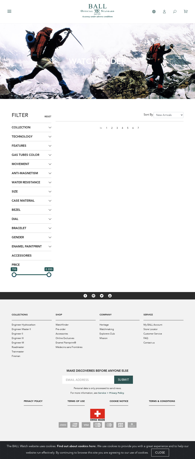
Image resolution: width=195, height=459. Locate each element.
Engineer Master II (21, 329)
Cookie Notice (119, 401)
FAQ (145, 338)
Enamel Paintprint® (66, 342)
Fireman (16, 356)
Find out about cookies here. (76, 446)
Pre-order (61, 329)
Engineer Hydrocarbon (24, 324)
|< (101, 128)
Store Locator (150, 329)
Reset (48, 116)
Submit (123, 379)
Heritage (104, 324)
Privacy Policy (33, 401)
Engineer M (18, 342)
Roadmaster (18, 347)
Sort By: (149, 115)
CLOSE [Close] (160, 452)
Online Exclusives (65, 338)
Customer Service (152, 333)
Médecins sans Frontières (69, 347)
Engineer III (18, 338)
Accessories (22, 255)
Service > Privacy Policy (111, 392)
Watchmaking (107, 329)
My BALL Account (152, 324)
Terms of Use (76, 401)
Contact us (149, 342)
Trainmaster (18, 351)
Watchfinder (62, 324)
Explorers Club (107, 333)
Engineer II (17, 333)
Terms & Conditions (162, 401)
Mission (104, 338)
